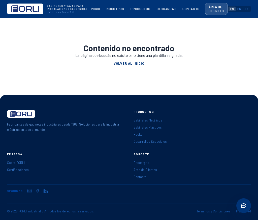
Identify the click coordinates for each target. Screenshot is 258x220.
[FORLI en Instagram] (29, 191)
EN (239, 9)
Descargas (166, 9)
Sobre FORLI (16, 163)
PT (246, 9)
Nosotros (115, 9)
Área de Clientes (216, 9)
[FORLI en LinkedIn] (45, 191)
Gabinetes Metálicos (148, 120)
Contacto (191, 9)
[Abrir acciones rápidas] (243, 205)
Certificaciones (18, 170)
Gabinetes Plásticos (148, 127)
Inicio (95, 9)
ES (232, 9)
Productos (140, 9)
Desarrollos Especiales (150, 141)
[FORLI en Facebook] (37, 191)
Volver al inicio (129, 63)
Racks (138, 134)
